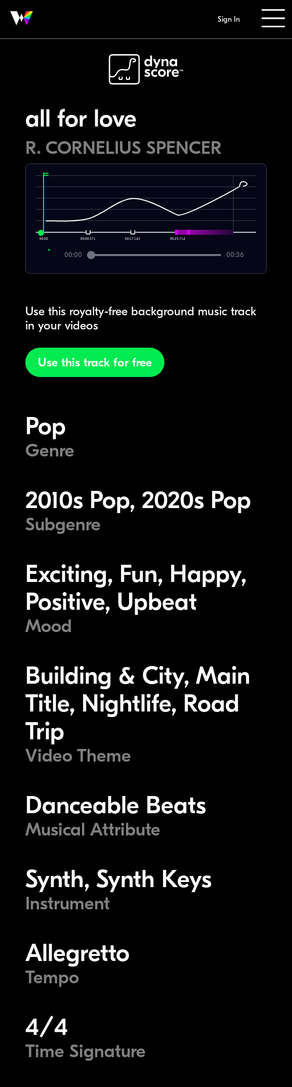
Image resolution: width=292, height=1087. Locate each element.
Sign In (229, 19)
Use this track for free (95, 362)
